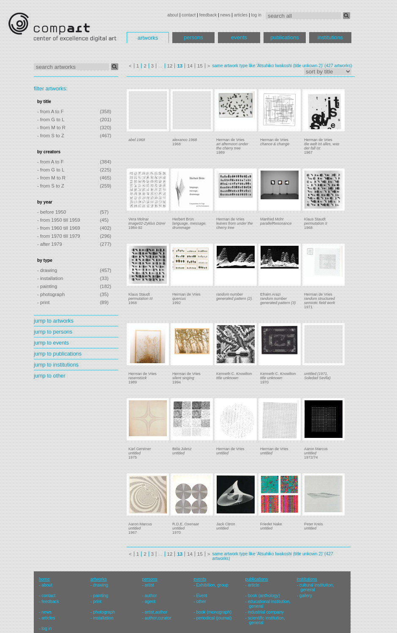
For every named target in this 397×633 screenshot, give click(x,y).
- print (43, 302)
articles (240, 15)
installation (103, 618)
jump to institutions (56, 364)
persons (193, 37)
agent (149, 601)
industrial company (266, 612)
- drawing (47, 270)
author (150, 595)
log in (256, 15)
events (239, 37)
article (253, 585)
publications (284, 37)
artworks (148, 38)
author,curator (157, 618)
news (225, 15)
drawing (100, 585)
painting (100, 595)
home (44, 579)
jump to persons (53, 332)
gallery (305, 595)
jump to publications (58, 353)
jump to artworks (53, 321)
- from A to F (50, 111)
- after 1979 (49, 244)
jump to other (49, 375)
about (172, 15)
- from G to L (51, 119)
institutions (330, 37)
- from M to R (51, 127)
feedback (208, 15)
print (97, 601)
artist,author (155, 612)
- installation (50, 278)
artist (149, 585)
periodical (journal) (214, 618)
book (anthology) (264, 595)
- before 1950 (51, 212)
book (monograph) (214, 612)
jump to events (51, 343)
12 (170, 65)
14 (190, 65)
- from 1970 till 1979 (58, 236)
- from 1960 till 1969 (58, 228)
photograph (104, 612)
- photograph (51, 294)
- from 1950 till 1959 (58, 220)
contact (189, 15)
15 (200, 65)
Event (201, 595)
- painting (47, 286)
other (201, 601)
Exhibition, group (212, 585)
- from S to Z (50, 135)
